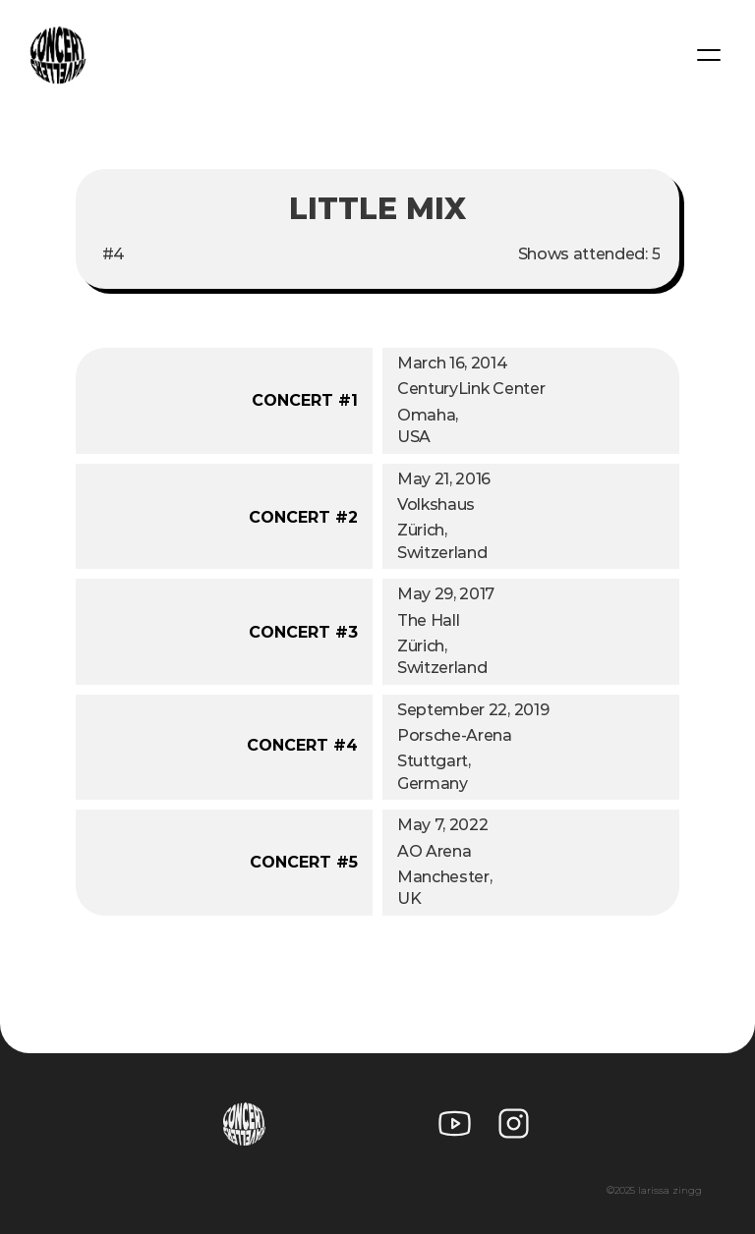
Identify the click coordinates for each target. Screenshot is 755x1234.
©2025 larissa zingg (654, 1190)
